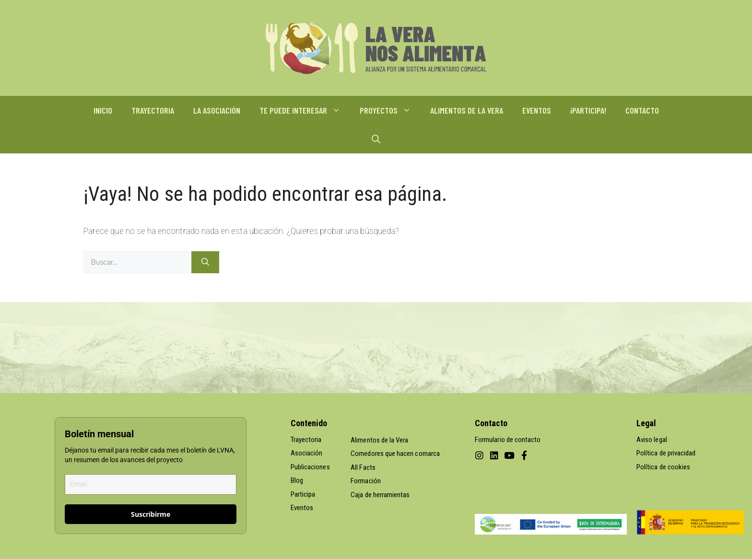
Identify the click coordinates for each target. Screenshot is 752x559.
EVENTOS (536, 110)
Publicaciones (310, 467)
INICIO (103, 110)
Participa (303, 494)
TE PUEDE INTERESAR (304, 110)
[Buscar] (205, 262)
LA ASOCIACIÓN (216, 110)
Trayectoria (306, 439)
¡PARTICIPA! (588, 110)
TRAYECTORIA (152, 110)
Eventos (302, 507)
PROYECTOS (390, 110)
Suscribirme (150, 514)
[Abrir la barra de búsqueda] (376, 139)
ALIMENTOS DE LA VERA (466, 110)
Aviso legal (651, 439)
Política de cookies (663, 467)
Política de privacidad (665, 453)
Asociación (307, 453)
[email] (150, 484)
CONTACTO (642, 110)
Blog (297, 480)
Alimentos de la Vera (379, 440)
